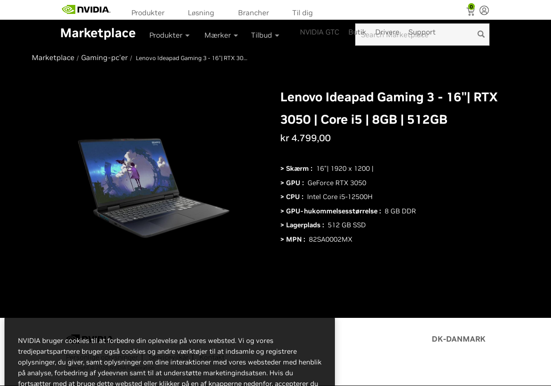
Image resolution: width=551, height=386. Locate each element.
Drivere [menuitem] (387, 31)
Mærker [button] (221, 34)
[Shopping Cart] (471, 12)
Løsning (201, 12)
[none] (484, 11)
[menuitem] (150, 12)
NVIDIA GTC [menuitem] (319, 31)
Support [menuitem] (422, 31)
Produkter (148, 12)
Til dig (302, 12)
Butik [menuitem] (357, 31)
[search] (481, 34)
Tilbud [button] (266, 34)
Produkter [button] (170, 34)
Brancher (253, 12)
